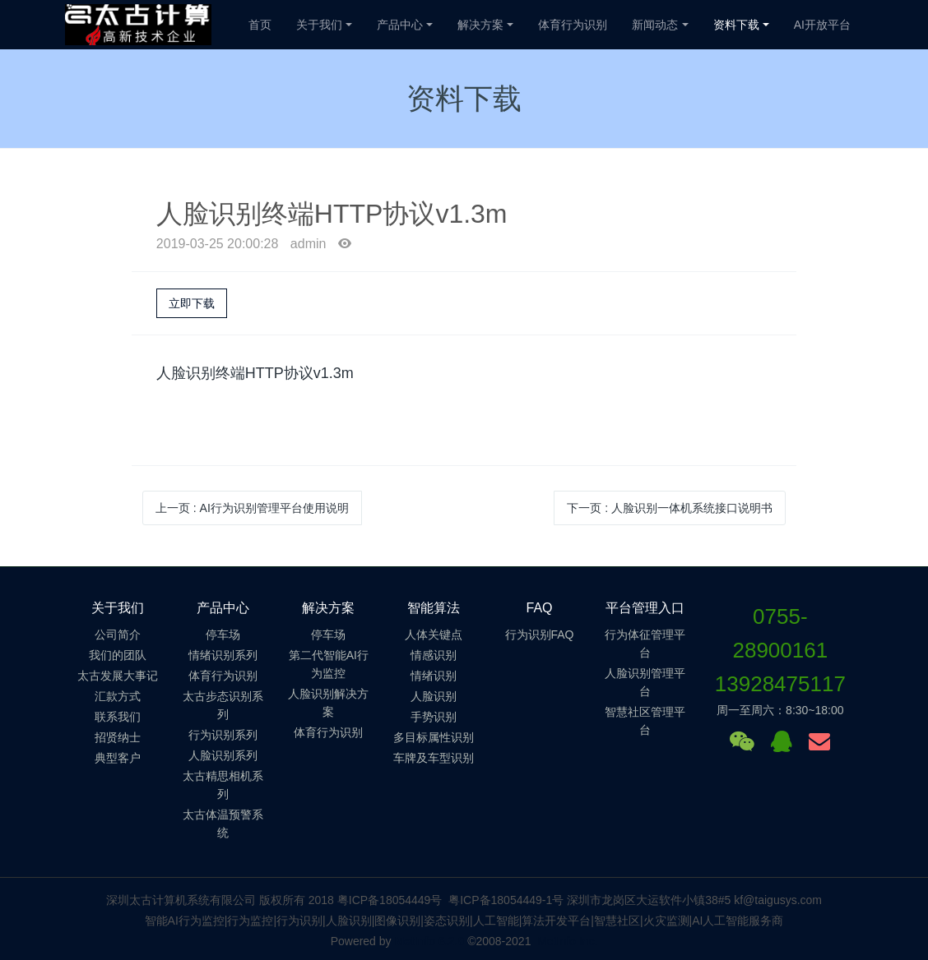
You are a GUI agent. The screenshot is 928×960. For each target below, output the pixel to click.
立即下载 (192, 303)
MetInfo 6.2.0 (429, 941)
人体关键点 (433, 634)
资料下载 (736, 24)
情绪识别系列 (223, 655)
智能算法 (433, 608)
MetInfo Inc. (567, 941)
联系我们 (118, 716)
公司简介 (118, 634)
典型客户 (118, 757)
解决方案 (480, 24)
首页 (259, 24)
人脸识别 (434, 696)
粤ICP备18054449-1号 (506, 900)
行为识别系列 (223, 734)
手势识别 (434, 716)
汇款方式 (118, 696)
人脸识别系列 (223, 755)
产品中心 (400, 24)
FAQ (540, 608)
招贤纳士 (118, 737)
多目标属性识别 (433, 737)
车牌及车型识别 (433, 757)
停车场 (223, 634)
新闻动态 (655, 24)
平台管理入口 (645, 608)
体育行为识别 (572, 24)
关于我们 (319, 24)
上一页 (252, 508)
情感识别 (434, 655)
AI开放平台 (822, 24)
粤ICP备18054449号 (390, 900)
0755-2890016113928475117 (780, 650)
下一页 (670, 508)
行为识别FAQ (539, 634)
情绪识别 (434, 675)
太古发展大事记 (117, 675)
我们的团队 (117, 655)
